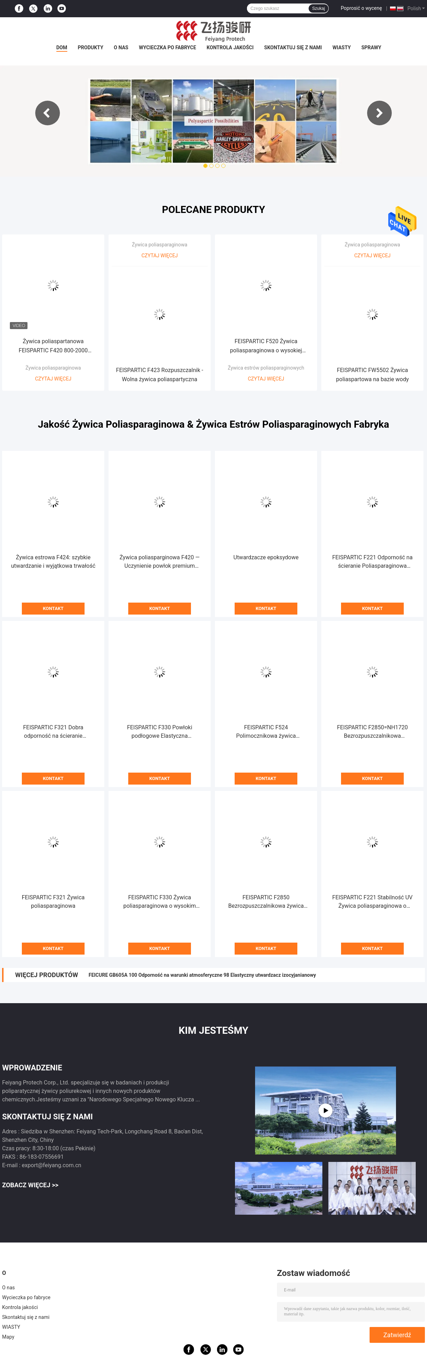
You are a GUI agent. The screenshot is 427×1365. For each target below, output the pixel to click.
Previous (47, 113)
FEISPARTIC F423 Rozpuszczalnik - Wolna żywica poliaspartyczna (159, 375)
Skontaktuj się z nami (293, 47)
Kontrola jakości (230, 47)
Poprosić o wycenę (361, 8)
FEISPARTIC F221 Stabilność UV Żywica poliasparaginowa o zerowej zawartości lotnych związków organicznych (372, 902)
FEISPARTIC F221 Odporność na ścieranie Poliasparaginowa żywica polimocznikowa (372, 562)
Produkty (90, 47)
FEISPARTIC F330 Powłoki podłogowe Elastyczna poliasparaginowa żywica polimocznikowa (159, 732)
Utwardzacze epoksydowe (266, 557)
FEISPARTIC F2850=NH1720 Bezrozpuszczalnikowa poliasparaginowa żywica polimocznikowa (372, 732)
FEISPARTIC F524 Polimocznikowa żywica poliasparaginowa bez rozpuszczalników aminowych (266, 732)
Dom (61, 47)
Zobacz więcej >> (30, 1185)
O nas (121, 47)
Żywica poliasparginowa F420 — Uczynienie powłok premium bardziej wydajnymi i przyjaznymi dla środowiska (159, 562)
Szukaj (318, 8)
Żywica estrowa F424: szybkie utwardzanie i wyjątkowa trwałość (53, 561)
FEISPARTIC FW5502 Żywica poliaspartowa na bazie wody (372, 375)
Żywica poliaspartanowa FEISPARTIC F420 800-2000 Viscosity (53, 346)
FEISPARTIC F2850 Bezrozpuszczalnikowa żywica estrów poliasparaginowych (266, 902)
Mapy (8, 1337)
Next (379, 113)
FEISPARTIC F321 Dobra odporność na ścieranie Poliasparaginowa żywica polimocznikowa (53, 732)
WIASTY (342, 47)
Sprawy (371, 47)
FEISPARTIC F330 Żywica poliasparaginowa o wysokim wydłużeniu (159, 902)
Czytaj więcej (53, 379)
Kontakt (53, 608)
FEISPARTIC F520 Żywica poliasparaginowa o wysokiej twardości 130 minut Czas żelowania (266, 346)
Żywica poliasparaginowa (53, 368)
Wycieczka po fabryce (167, 47)
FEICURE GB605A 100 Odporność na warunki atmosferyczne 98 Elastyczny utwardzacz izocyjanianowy (202, 975)
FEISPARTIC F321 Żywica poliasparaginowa (53, 901)
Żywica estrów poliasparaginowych (266, 368)
